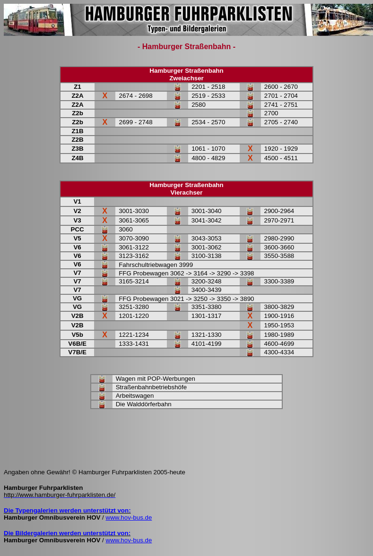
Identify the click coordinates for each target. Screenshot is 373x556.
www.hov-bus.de (129, 517)
